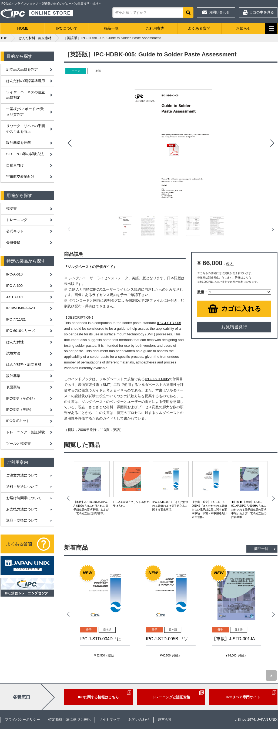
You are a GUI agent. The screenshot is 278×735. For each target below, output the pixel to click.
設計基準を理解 (18, 143)
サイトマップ (109, 719)
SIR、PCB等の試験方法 (25, 154)
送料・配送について (22, 487)
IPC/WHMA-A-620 (20, 308)
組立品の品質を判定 (22, 69)
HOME (23, 28)
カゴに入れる (241, 308)
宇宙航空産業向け (20, 177)
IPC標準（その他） (21, 398)
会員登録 (13, 242)
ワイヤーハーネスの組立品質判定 (25, 95)
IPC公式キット (18, 421)
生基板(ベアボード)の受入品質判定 (25, 112)
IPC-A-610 (14, 274)
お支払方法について (22, 509)
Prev (69, 143)
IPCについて (67, 28)
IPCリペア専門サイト (243, 697)
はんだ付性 (15, 342)
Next (272, 143)
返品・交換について (22, 520)
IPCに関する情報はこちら (98, 697)
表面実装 (13, 387)
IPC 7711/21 (16, 319)
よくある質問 (199, 28)
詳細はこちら (243, 277)
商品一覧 (111, 28)
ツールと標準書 (18, 443)
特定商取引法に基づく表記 (69, 719)
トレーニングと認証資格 (171, 697)
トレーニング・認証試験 (25, 432)
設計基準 (13, 376)
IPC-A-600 (14, 286)
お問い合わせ (219, 12)
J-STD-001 (14, 297)
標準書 (11, 208)
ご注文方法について (22, 475)
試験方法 (13, 353)
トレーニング (16, 220)
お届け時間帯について (23, 498)
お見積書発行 (234, 327)
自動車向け (15, 165)
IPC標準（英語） (19, 409)
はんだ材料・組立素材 (23, 364)
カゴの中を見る (261, 12)
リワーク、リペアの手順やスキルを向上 (25, 129)
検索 (188, 12)
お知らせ (243, 28)
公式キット (15, 231)
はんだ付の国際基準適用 (25, 81)
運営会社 (165, 719)
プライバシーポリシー (22, 719)
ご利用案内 (155, 28)
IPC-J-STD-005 (169, 323)
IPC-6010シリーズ (20, 331)
